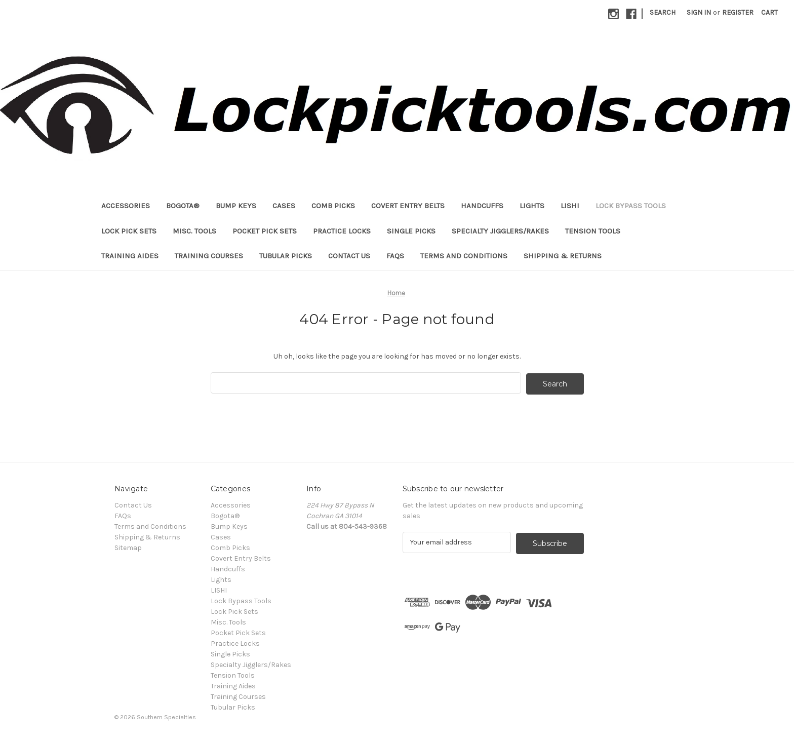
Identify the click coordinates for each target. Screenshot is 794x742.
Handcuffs (482, 205)
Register (737, 12)
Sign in (699, 12)
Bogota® (183, 205)
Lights (532, 205)
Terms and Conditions (463, 255)
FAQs (395, 255)
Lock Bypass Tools (631, 205)
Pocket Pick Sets (264, 231)
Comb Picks (333, 205)
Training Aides (129, 255)
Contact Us (349, 255)
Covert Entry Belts (408, 205)
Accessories (125, 205)
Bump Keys (236, 205)
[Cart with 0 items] (769, 12)
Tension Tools (592, 231)
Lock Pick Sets (128, 231)
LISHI (570, 205)
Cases (283, 205)
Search (663, 12)
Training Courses (209, 255)
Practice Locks (342, 231)
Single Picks (411, 231)
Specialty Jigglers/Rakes (500, 231)
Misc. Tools (194, 231)
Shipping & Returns (563, 255)
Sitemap (128, 546)
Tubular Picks (285, 255)
